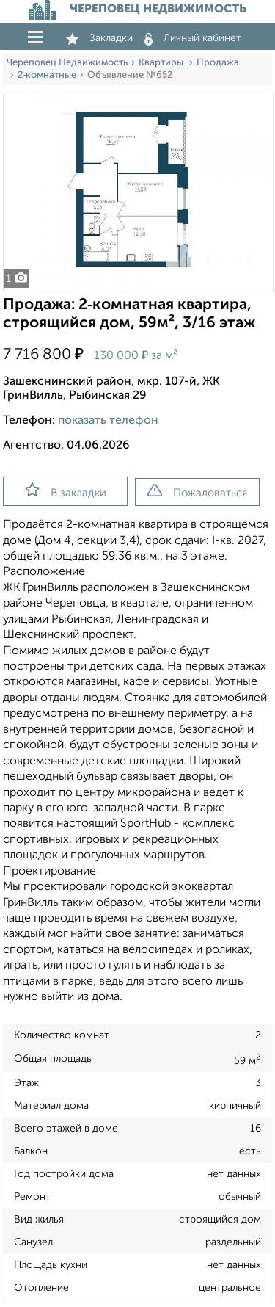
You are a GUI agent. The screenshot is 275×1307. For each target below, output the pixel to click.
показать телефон (108, 421)
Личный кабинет (192, 38)
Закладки (99, 38)
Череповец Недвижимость (67, 63)
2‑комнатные (47, 75)
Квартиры (162, 63)
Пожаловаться (197, 491)
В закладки (65, 490)
